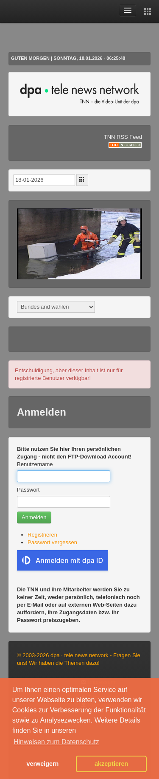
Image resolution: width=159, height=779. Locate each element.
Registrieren (42, 535)
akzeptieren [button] (111, 763)
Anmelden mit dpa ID (62, 560)
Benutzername (35, 464)
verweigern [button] (42, 763)
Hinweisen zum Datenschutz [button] (56, 741)
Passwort (28, 490)
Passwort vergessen (52, 542)
